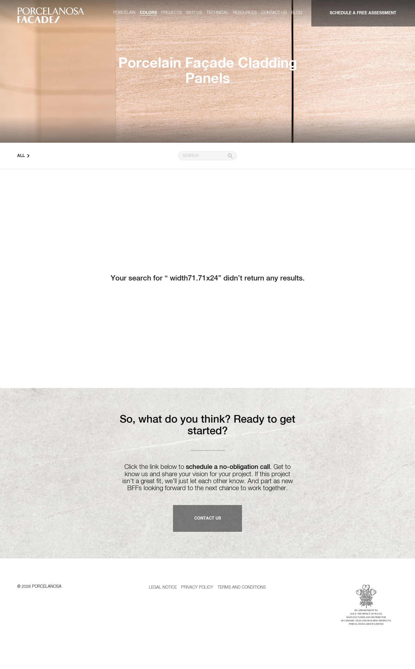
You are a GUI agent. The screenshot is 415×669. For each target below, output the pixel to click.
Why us (194, 13)
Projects (171, 13)
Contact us (274, 13)
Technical (217, 13)
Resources (245, 13)
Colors (148, 13)
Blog (296, 13)
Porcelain (124, 13)
